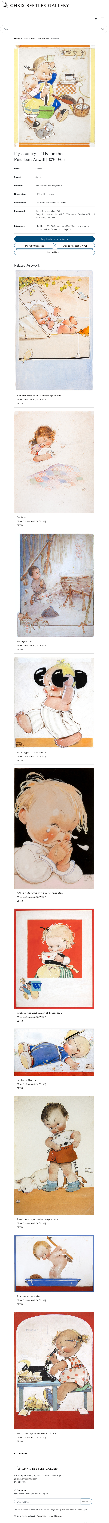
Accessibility (41, 1515)
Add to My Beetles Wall (75, 245)
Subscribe (86, 1501)
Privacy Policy (61, 1509)
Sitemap (58, 1515)
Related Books (54, 252)
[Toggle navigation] (102, 18)
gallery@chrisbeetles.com (25, 1478)
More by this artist (34, 245)
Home (17, 38)
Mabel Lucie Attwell (40, 38)
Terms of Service (76, 1509)
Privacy (51, 1515)
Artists (25, 38)
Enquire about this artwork (54, 239)
